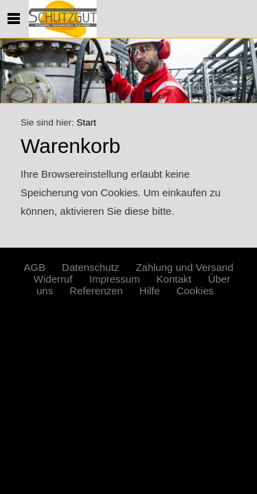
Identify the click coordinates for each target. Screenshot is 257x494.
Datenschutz (90, 267)
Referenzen (96, 290)
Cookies (195, 290)
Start (87, 122)
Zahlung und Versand (185, 267)
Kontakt (173, 279)
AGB (34, 267)
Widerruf (53, 279)
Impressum (114, 279)
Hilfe (149, 290)
